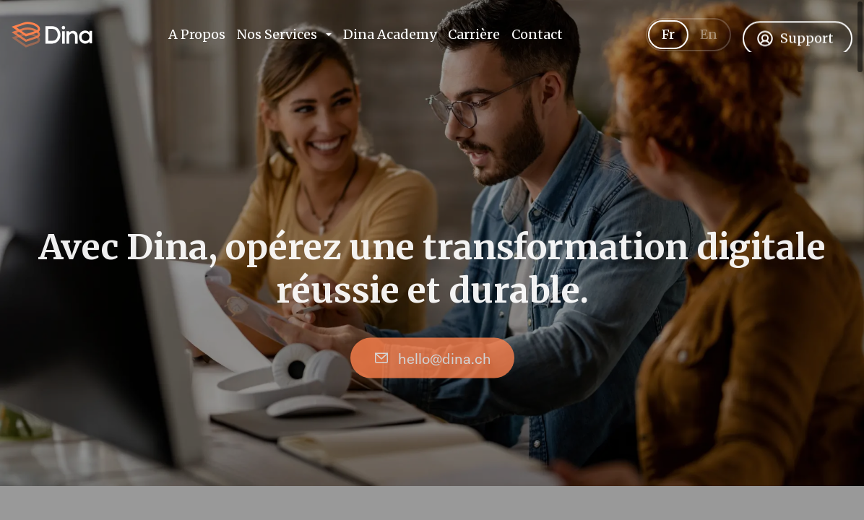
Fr (668, 43)
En (708, 43)
